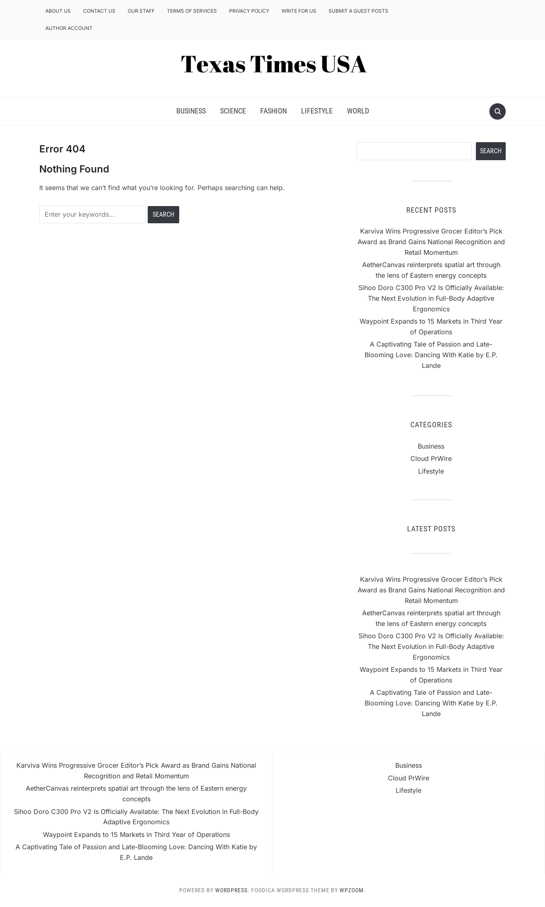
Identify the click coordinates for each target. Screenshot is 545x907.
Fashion (273, 111)
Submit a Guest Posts (358, 11)
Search (491, 151)
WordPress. (232, 890)
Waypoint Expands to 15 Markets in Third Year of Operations (136, 834)
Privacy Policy (249, 11)
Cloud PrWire (431, 458)
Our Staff (141, 11)
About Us (58, 11)
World (358, 111)
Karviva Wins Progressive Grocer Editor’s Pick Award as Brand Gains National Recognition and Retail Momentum (431, 241)
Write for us (299, 11)
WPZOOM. (353, 890)
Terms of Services (192, 11)
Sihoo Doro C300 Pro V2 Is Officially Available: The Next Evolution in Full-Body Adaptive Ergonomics (431, 298)
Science (233, 111)
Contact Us (99, 11)
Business (191, 111)
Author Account (68, 28)
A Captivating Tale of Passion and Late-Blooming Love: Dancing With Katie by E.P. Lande (431, 354)
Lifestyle (317, 111)
